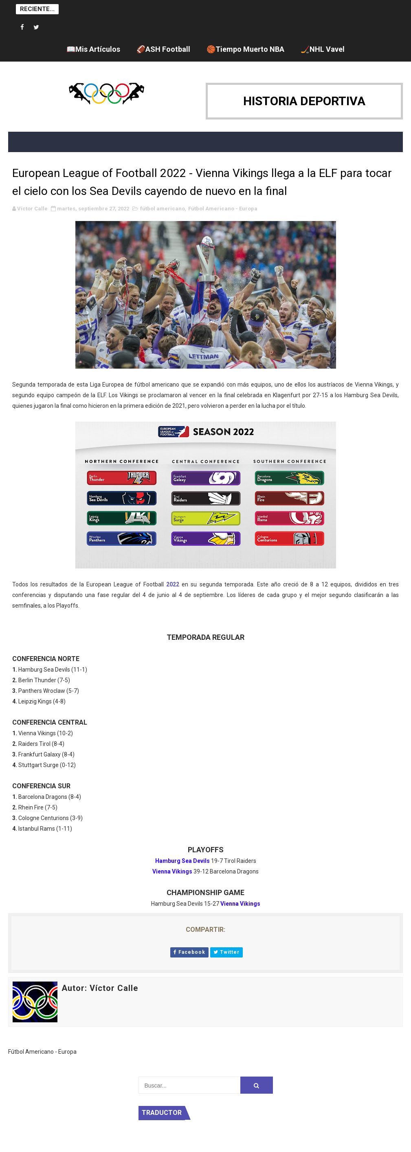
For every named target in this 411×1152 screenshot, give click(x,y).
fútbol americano (162, 209)
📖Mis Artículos (93, 49)
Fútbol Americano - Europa (222, 209)
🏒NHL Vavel (323, 49)
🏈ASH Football (163, 49)
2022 (172, 584)
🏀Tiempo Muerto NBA (245, 49)
